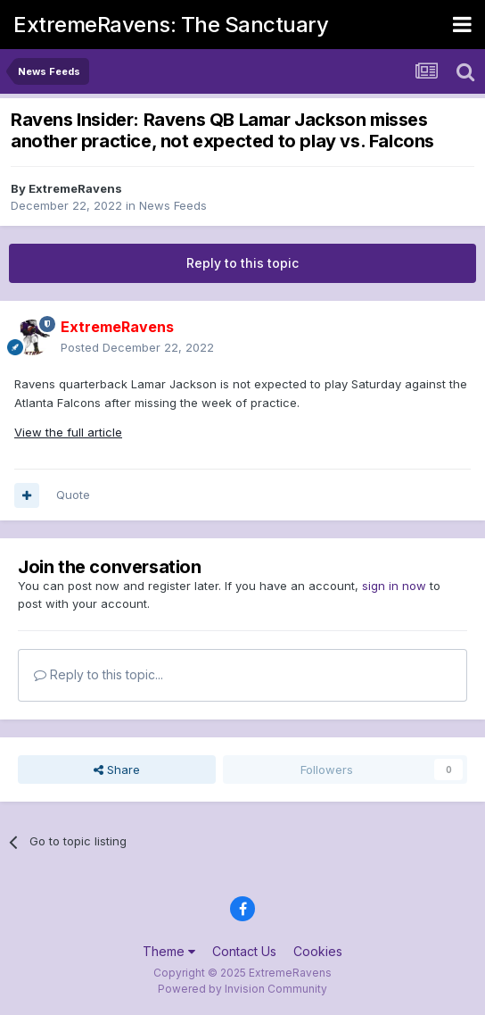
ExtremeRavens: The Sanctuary (170, 24)
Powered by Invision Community (242, 988)
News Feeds (173, 205)
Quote (73, 494)
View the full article (68, 432)
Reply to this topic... (98, 674)
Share (117, 769)
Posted (137, 347)
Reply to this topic (242, 262)
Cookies (317, 951)
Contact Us (244, 951)
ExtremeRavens (75, 188)
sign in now (394, 585)
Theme (169, 951)
